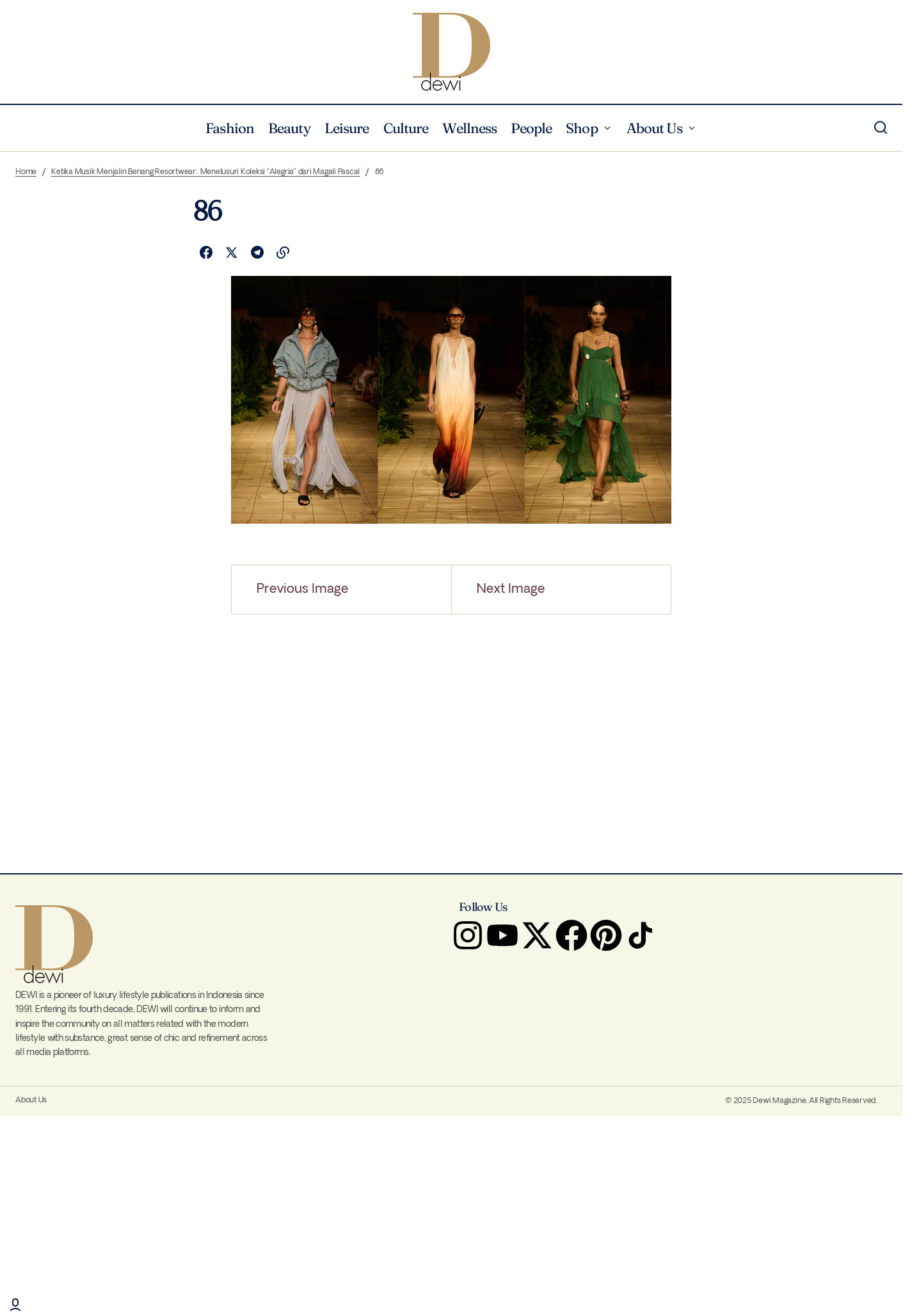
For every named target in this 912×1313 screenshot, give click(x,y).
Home (25, 172)
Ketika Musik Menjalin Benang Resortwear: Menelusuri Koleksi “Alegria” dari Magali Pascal (205, 172)
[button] (880, 128)
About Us (31, 1100)
